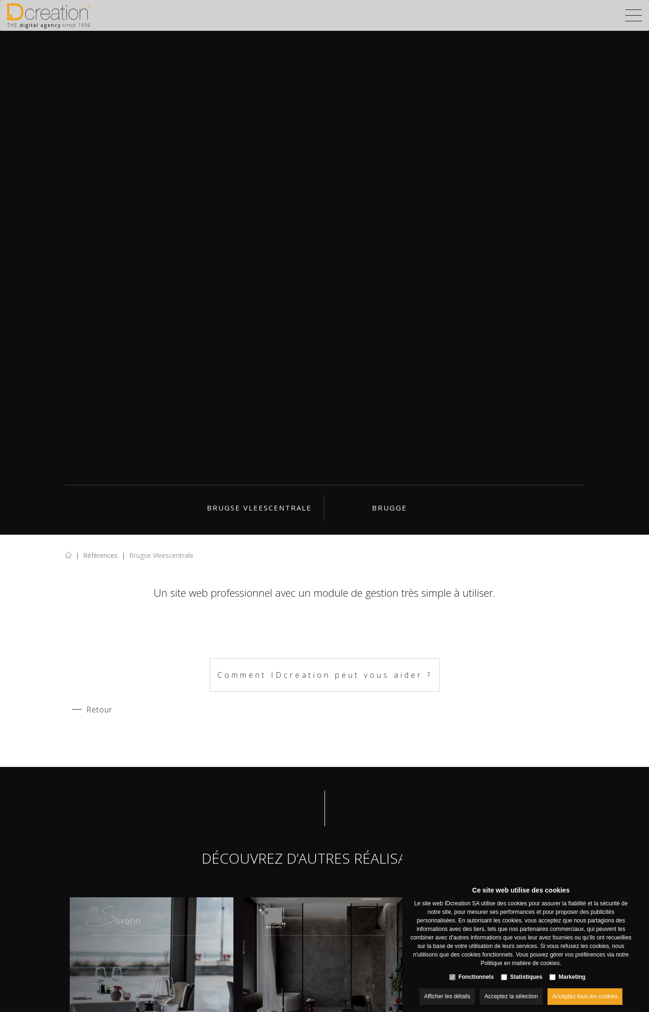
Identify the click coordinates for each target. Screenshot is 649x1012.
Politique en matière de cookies (520, 953)
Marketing (572, 967)
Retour (99, 709)
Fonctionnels (476, 967)
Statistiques (526, 967)
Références (100, 555)
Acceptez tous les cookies (585, 987)
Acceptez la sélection (511, 987)
